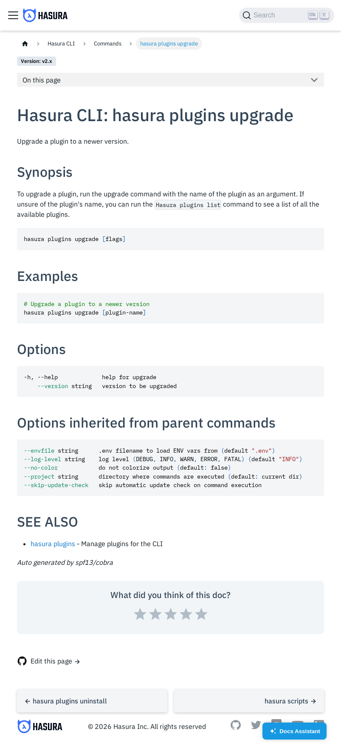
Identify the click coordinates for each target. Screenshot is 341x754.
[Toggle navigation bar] (13, 15)
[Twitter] (256, 727)
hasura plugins (53, 543)
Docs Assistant (294, 734)
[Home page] (25, 43)
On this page (42, 80)
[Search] (286, 15)
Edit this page (51, 661)
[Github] (236, 727)
